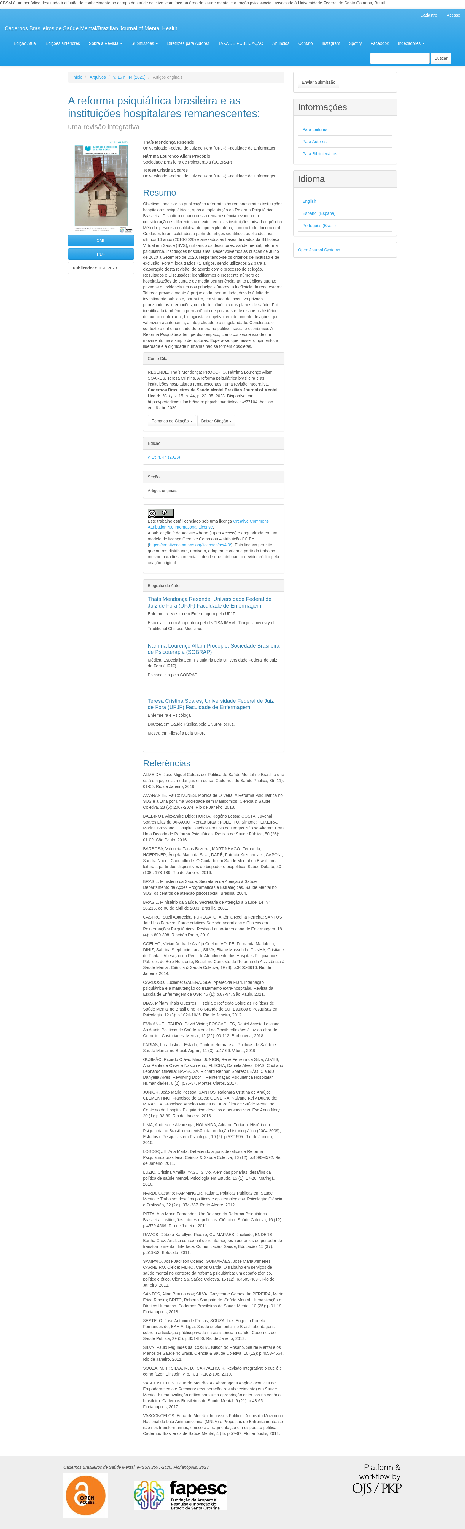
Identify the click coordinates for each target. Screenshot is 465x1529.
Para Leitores (314, 129)
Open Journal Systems (319, 250)
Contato (305, 43)
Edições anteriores (63, 43)
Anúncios (280, 43)
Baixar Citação (216, 420)
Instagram (331, 43)
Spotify (355, 43)
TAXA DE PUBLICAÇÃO (240, 43)
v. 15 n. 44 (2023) (129, 77)
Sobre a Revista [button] (106, 43)
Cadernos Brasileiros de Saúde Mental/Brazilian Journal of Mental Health (91, 28)
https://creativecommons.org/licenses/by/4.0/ (190, 545)
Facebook (380, 43)
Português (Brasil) (319, 225)
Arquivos (98, 77)
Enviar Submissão (318, 82)
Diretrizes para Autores (188, 43)
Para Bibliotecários (319, 153)
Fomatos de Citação (172, 420)
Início (77, 77)
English (309, 201)
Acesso (453, 15)
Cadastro (428, 15)
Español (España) (318, 213)
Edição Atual (25, 43)
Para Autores (314, 141)
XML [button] (101, 240)
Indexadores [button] (411, 43)
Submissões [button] (144, 43)
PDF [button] (101, 254)
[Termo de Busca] (400, 58)
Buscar (441, 58)
